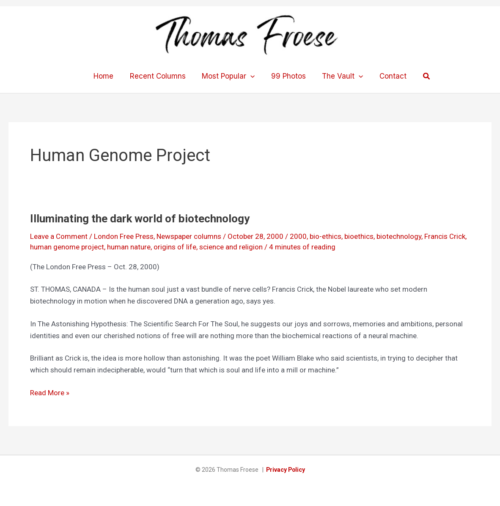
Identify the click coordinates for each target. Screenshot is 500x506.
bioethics (359, 236)
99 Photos (287, 76)
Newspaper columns (189, 236)
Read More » (49, 393)
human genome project (67, 247)
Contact (388, 76)
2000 (298, 236)
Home (108, 76)
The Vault (339, 76)
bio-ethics (325, 236)
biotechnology (398, 236)
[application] (251, 76)
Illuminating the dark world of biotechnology (140, 218)
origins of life (175, 247)
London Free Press (124, 236)
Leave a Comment (59, 236)
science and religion (231, 247)
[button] (421, 76)
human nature (129, 247)
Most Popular (229, 76)
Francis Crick (444, 236)
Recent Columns (160, 76)
